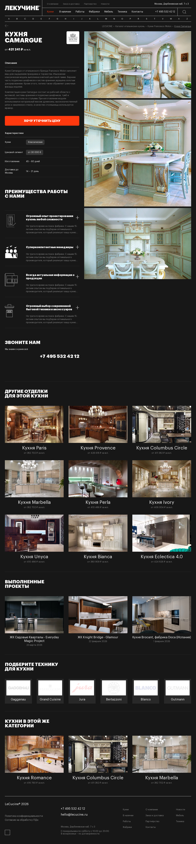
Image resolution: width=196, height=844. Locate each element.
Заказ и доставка (155, 816)
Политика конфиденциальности (24, 816)
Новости (180, 810)
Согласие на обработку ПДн (21, 820)
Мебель (180, 816)
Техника (180, 821)
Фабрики (127, 827)
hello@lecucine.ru (74, 814)
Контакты (151, 827)
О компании (152, 810)
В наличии (128, 816)
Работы (127, 821)
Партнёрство (152, 821)
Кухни (126, 810)
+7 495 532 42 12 (165, 11)
